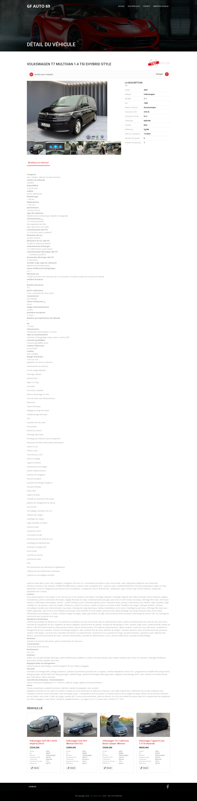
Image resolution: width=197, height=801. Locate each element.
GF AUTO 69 (96, 796)
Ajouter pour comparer (41, 74)
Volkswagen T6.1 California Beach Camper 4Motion (116, 742)
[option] (74, 111)
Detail (35, 768)
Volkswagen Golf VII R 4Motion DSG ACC (76, 742)
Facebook (99, 786)
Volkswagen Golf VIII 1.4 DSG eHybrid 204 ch (43, 742)
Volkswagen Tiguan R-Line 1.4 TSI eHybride (151, 742)
